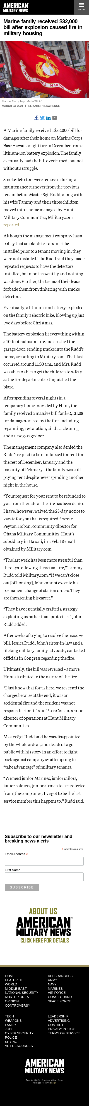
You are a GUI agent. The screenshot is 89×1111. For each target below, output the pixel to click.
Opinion (12, 1001)
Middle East (16, 988)
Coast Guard (60, 997)
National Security (21, 992)
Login (53, 1083)
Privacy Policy (61, 1029)
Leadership (58, 1016)
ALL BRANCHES (60, 976)
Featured (13, 980)
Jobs (9, 1029)
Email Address (16, 854)
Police (11, 1037)
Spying (11, 1042)
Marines (55, 988)
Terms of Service (64, 1033)
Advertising (59, 1020)
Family (10, 1025)
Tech (9, 1016)
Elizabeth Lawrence (44, 106)
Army (53, 980)
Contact (55, 1025)
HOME (10, 976)
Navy (52, 984)
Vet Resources (19, 1046)
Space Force (59, 1001)
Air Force (57, 992)
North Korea (17, 997)
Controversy (17, 1005)
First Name (12, 870)
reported (11, 224)
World (11, 984)
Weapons (13, 1020)
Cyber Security (19, 1033)
